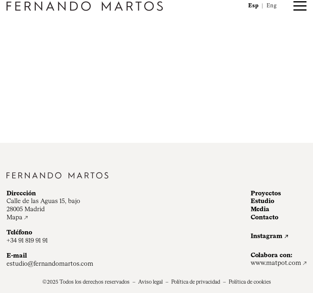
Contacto (264, 217)
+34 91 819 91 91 (27, 241)
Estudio (262, 201)
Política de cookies (250, 282)
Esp (253, 6)
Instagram (266, 236)
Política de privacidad (195, 282)
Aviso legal (150, 282)
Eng (271, 6)
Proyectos (266, 193)
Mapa (14, 217)
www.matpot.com (276, 263)
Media (260, 209)
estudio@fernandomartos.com (50, 264)
